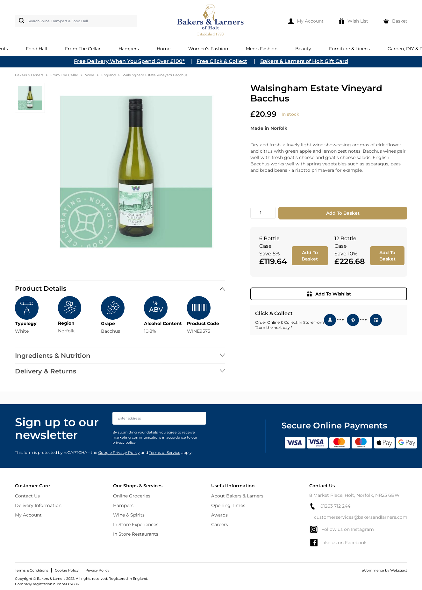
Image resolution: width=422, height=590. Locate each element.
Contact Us (27, 496)
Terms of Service (164, 452)
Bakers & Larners (29, 75)
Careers (219, 524)
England (108, 75)
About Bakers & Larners (237, 496)
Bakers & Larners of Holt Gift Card (304, 61)
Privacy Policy (97, 570)
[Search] (20, 21)
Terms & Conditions (31, 570)
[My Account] (306, 21)
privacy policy (124, 442)
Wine (89, 75)
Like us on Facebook (338, 542)
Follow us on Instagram (341, 529)
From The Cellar (64, 75)
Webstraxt (398, 570)
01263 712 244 (329, 506)
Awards (219, 515)
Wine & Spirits (129, 515)
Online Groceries (131, 496)
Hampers (123, 505)
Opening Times (228, 505)
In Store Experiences (135, 524)
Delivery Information (38, 505)
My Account (28, 515)
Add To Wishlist (329, 294)
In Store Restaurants (135, 534)
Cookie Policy (67, 570)
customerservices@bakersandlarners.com (358, 517)
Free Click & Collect (222, 61)
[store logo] (211, 21)
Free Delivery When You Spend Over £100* (129, 61)
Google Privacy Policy (119, 452)
